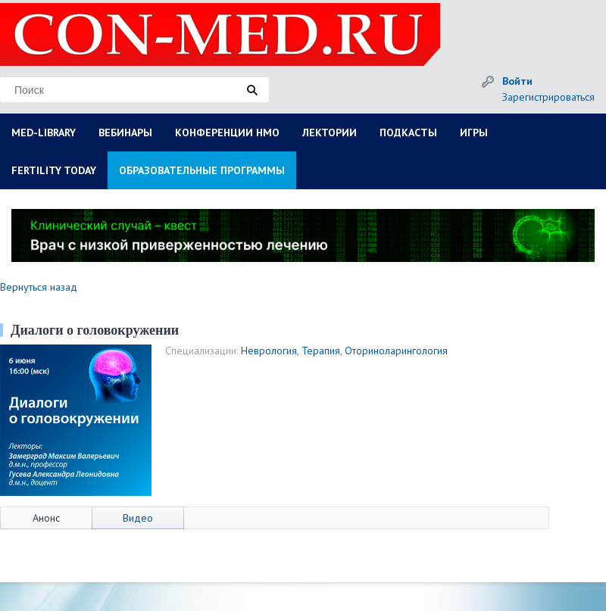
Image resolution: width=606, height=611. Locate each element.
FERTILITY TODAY (53, 170)
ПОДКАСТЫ (408, 132)
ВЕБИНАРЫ (125, 132)
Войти (517, 81)
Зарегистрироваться (548, 97)
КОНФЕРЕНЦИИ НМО (227, 132)
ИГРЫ (474, 132)
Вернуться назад (38, 287)
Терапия (320, 350)
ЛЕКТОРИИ (329, 132)
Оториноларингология (396, 350)
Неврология (269, 350)
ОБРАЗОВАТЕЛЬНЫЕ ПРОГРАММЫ (202, 170)
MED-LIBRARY (43, 132)
